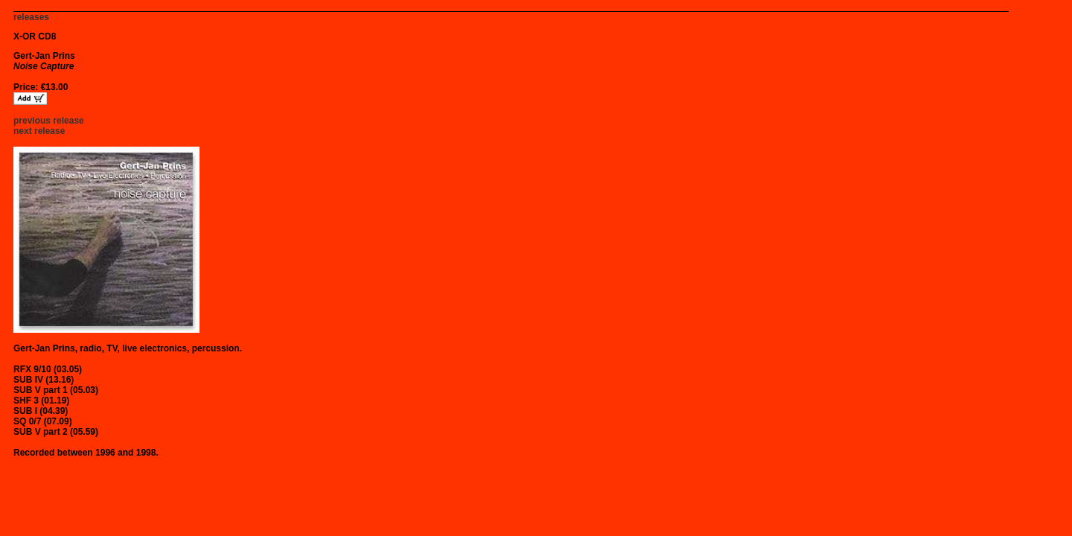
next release (39, 131)
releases (31, 17)
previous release (48, 120)
